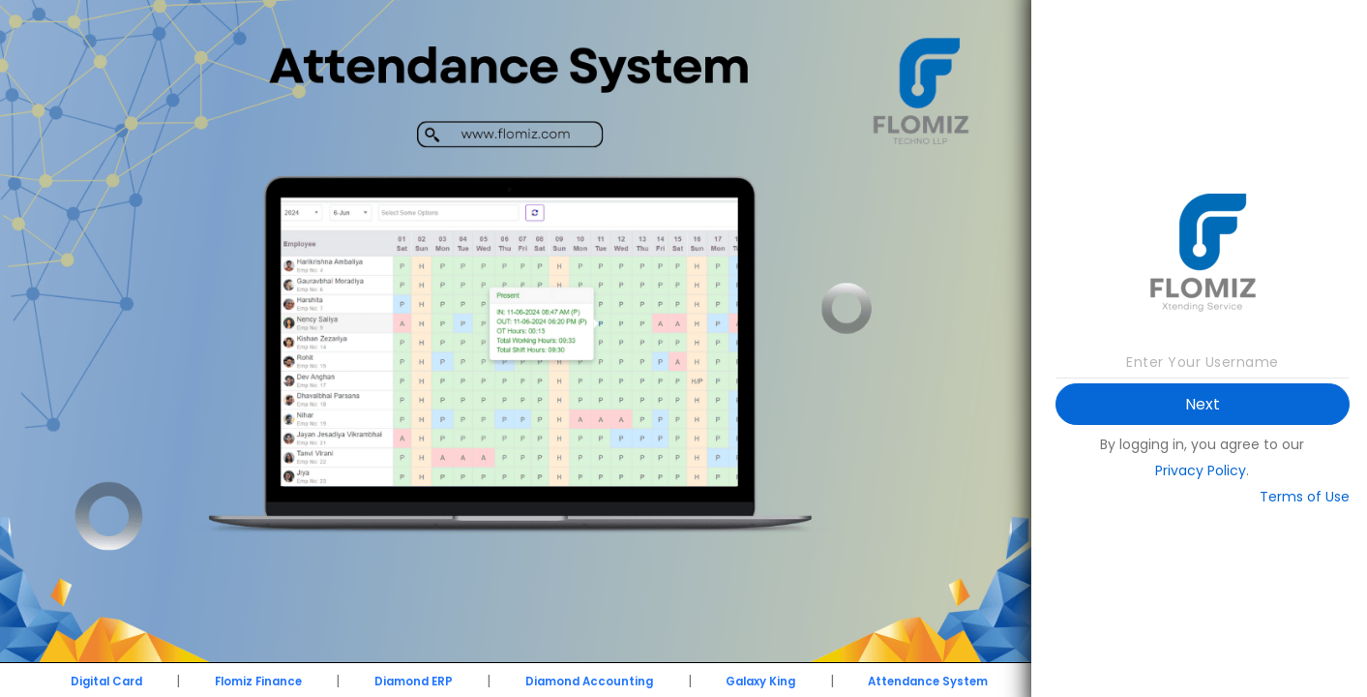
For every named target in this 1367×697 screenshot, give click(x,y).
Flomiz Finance (258, 681)
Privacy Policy (1200, 470)
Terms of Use (1305, 496)
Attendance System (928, 681)
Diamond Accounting (589, 681)
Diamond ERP (413, 681)
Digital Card (106, 681)
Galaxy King (760, 681)
